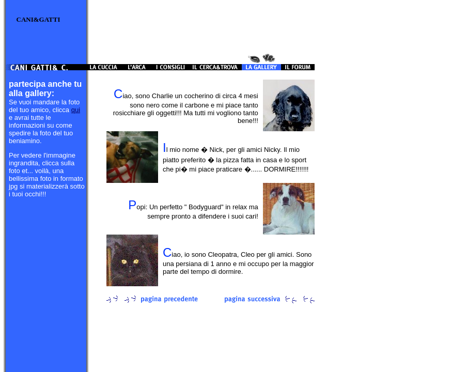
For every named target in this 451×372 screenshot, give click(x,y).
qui (75, 110)
